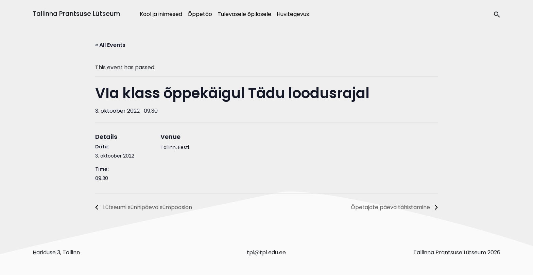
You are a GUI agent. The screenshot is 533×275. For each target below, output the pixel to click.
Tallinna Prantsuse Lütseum (76, 14)
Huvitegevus (293, 14)
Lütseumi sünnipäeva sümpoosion (147, 207)
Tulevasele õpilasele (244, 14)
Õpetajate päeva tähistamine (391, 207)
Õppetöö (200, 14)
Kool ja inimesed (161, 14)
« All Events (110, 45)
